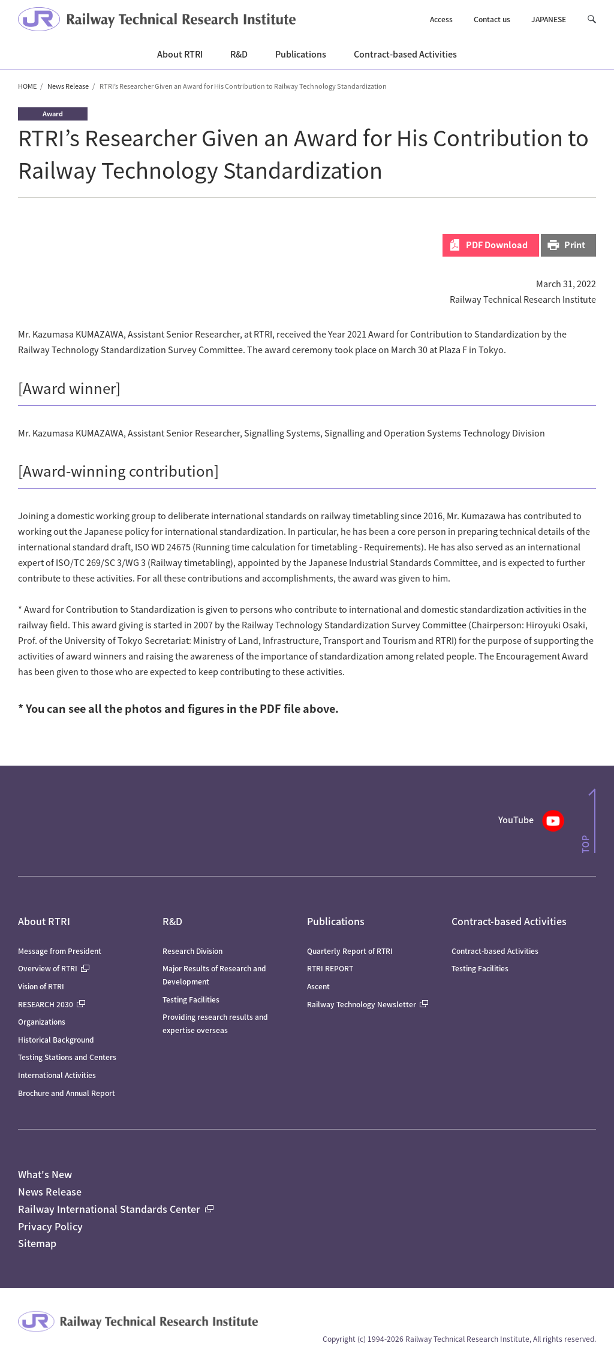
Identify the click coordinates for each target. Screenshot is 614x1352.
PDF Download (497, 244)
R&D (172, 921)
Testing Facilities (190, 999)
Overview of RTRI (53, 968)
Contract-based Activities (509, 921)
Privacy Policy (50, 1226)
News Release (68, 86)
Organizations (41, 1021)
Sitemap (37, 1243)
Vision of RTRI (41, 986)
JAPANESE (548, 19)
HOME (27, 86)
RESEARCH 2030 (51, 1004)
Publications (336, 921)
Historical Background (56, 1039)
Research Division (192, 951)
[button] (591, 19)
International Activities (57, 1075)
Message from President (59, 951)
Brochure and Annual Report (66, 1093)
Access (441, 19)
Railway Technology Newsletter (367, 1004)
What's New (45, 1174)
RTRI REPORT (330, 968)
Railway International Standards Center (115, 1209)
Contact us (492, 19)
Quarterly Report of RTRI (350, 951)
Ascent (318, 986)
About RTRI (44, 921)
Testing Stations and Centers (67, 1057)
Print (574, 244)
